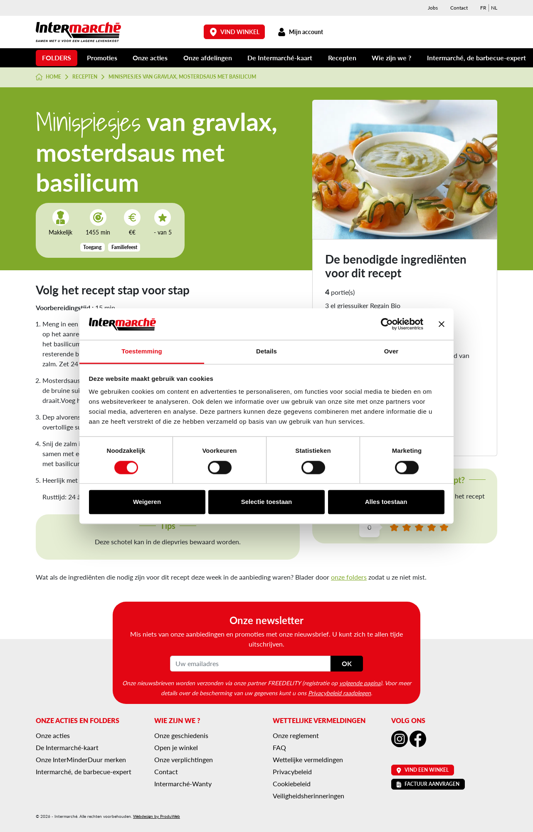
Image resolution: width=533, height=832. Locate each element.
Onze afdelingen (207, 57)
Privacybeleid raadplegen (339, 693)
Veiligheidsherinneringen (308, 795)
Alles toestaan (386, 502)
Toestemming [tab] (141, 351)
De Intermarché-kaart (279, 57)
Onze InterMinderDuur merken (81, 759)
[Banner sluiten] (441, 324)
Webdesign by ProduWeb (156, 816)
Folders (56, 57)
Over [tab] (391, 351)
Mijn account (300, 31)
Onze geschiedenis (181, 735)
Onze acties (150, 57)
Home (48, 77)
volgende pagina (359, 683)
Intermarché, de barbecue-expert (476, 57)
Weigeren (147, 502)
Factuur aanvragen (428, 784)
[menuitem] (483, 8)
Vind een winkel (423, 769)
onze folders (349, 577)
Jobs (433, 7)
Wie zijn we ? (391, 57)
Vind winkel (234, 31)
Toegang (92, 247)
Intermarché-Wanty (183, 783)
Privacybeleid (292, 771)
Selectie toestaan (266, 502)
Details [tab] (266, 351)
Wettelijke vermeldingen (308, 759)
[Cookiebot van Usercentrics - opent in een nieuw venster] (386, 324)
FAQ (279, 747)
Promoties (102, 57)
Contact (459, 7)
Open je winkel (176, 747)
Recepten (342, 57)
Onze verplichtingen (183, 759)
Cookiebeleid (292, 783)
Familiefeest (124, 247)
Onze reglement (296, 735)
